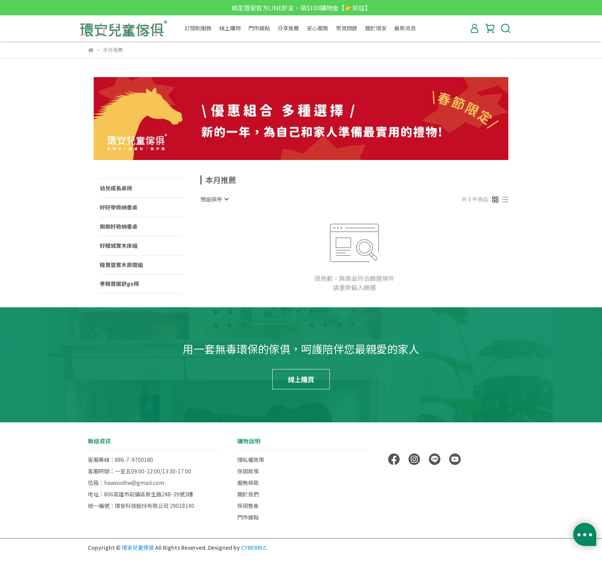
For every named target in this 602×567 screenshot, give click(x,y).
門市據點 (259, 28)
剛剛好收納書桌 (118, 226)
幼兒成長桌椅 (116, 188)
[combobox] (214, 199)
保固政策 (248, 471)
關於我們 (248, 494)
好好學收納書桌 (118, 207)
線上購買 (301, 379)
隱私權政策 (250, 459)
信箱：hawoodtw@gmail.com (126, 482)
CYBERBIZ (253, 547)
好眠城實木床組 (118, 245)
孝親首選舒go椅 (119, 283)
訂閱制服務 (198, 28)
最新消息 (405, 28)
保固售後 (248, 505)
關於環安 (376, 28)
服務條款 (248, 482)
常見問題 (346, 28)
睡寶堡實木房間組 (121, 265)
